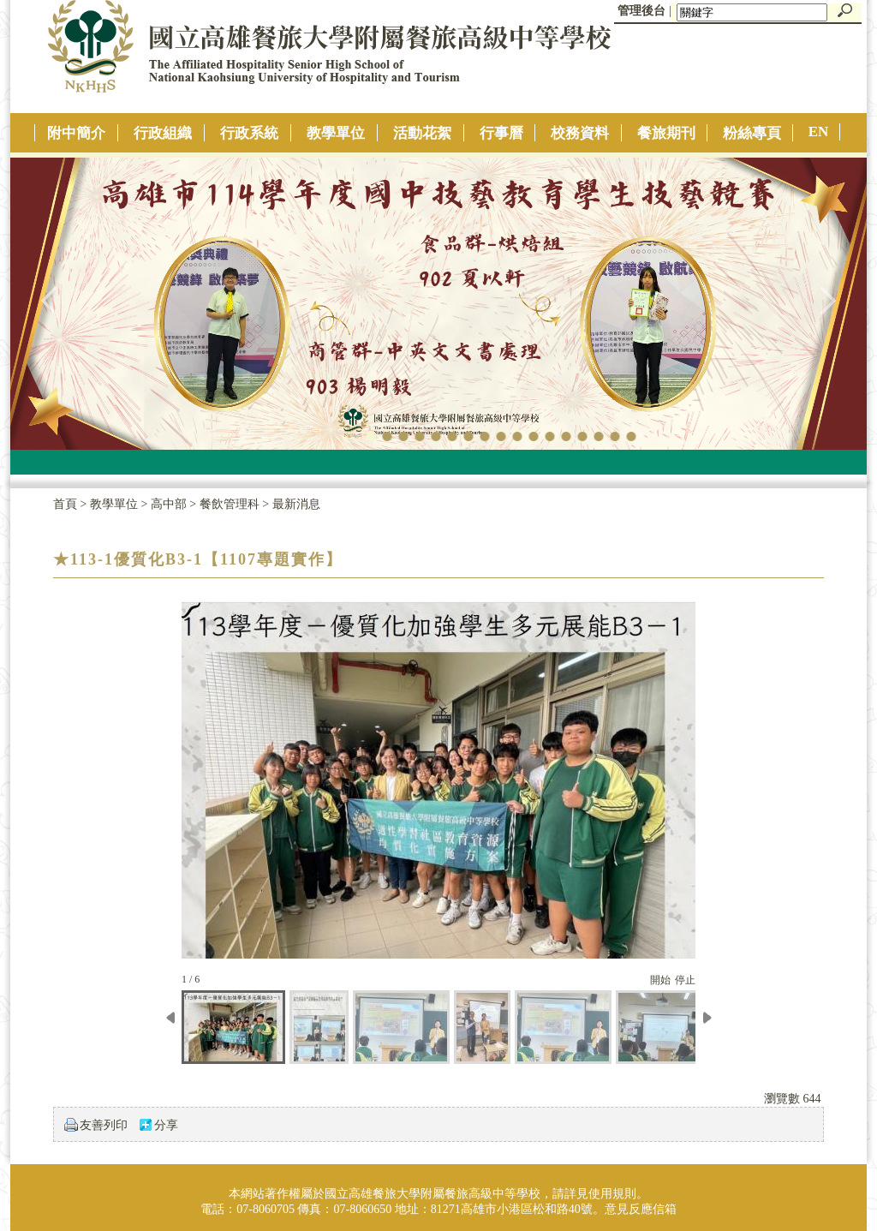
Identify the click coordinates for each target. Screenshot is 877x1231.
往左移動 (49, 300)
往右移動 (827, 300)
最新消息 (296, 504)
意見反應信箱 (641, 1209)
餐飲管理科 (231, 504)
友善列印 (104, 1125)
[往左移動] (170, 1033)
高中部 (170, 504)
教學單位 (115, 504)
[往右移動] (707, 1031)
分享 (166, 1125)
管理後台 (641, 10)
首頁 (65, 504)
